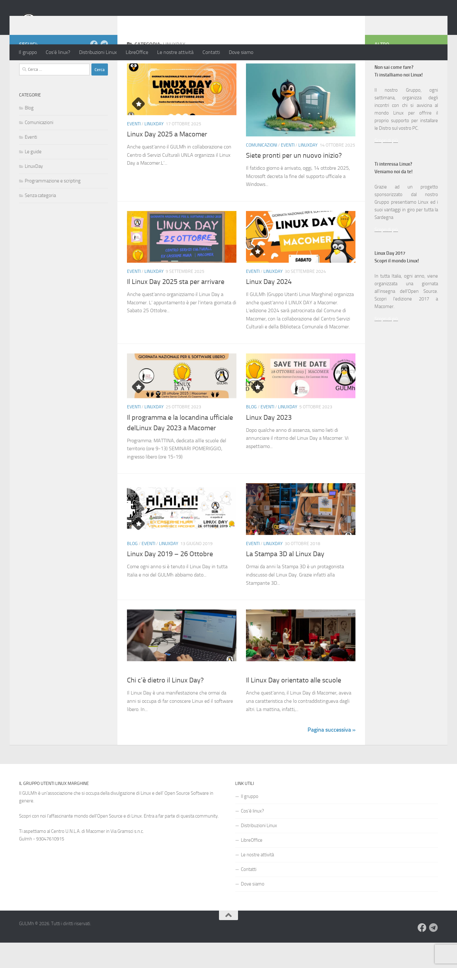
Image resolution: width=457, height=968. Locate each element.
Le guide (33, 177)
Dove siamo (241, 52)
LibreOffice (137, 52)
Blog (251, 432)
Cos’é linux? (58, 52)
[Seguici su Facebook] (94, 69)
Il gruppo (28, 52)
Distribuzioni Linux (98, 52)
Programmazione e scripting (53, 206)
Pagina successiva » (331, 755)
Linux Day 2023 (269, 443)
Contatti (211, 52)
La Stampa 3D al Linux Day (285, 579)
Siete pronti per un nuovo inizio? (294, 181)
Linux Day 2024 (269, 307)
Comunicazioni (261, 170)
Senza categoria (40, 221)
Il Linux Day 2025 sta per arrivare (175, 307)
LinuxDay (154, 149)
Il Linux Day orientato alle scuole (293, 705)
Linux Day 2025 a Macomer (167, 159)
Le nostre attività (175, 52)
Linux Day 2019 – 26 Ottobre (170, 579)
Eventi (134, 149)
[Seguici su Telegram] (104, 69)
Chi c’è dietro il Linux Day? (165, 705)
